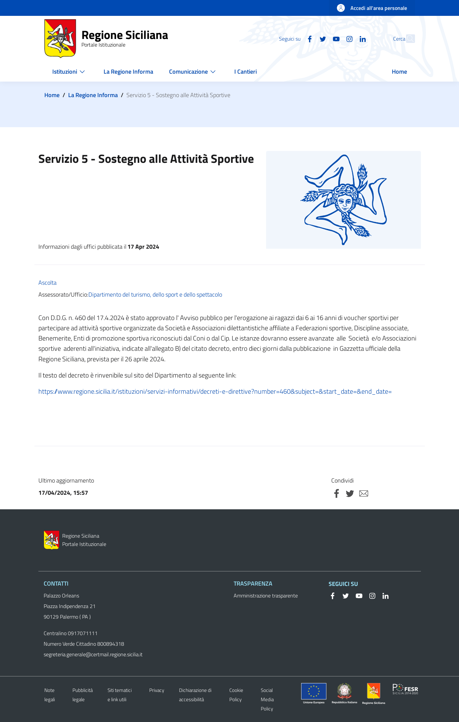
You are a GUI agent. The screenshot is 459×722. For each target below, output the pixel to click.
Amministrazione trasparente (266, 595)
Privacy (156, 690)
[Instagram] (335, 38)
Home (52, 94)
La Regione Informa (93, 94)
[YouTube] (322, 38)
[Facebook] (295, 38)
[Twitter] (308, 38)
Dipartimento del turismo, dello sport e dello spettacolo (155, 294)
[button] (407, 39)
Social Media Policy (267, 699)
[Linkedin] (348, 38)
